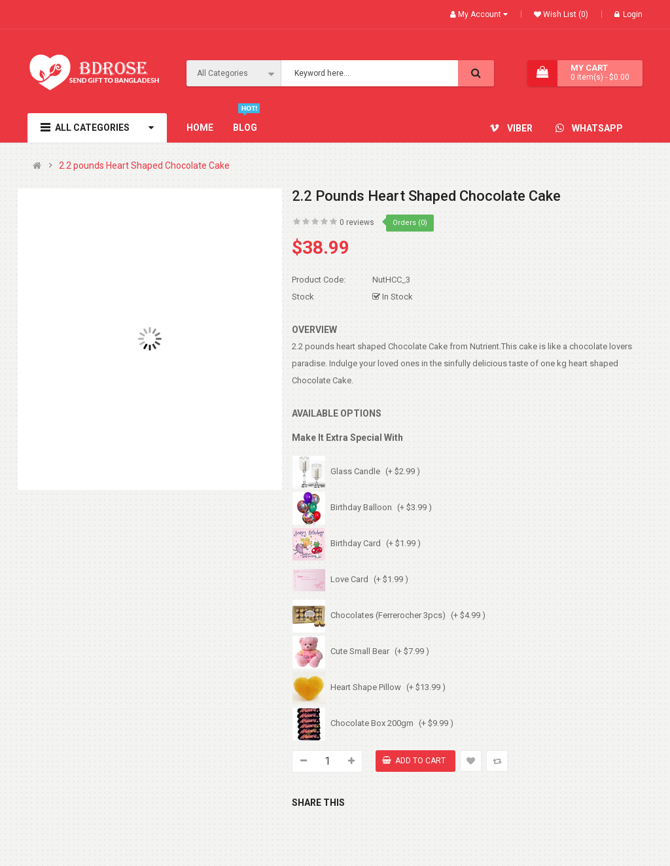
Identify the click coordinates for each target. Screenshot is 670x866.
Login (628, 14)
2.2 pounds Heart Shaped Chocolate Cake (144, 166)
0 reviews (357, 222)
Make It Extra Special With (347, 437)
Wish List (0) (564, 14)
